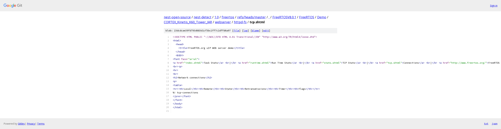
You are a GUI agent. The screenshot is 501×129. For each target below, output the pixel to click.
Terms (41, 123)
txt (486, 123)
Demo (321, 17)
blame (255, 30)
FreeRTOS (306, 17)
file (236, 30)
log (245, 30)
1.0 (216, 17)
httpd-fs (240, 22)
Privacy (31, 123)
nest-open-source (177, 17)
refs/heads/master (251, 17)
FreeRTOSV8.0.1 (284, 17)
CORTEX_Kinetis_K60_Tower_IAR (188, 22)
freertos (228, 17)
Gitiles (21, 123)
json (494, 123)
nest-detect (202, 17)
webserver (223, 22)
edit (266, 30)
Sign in (493, 5)
